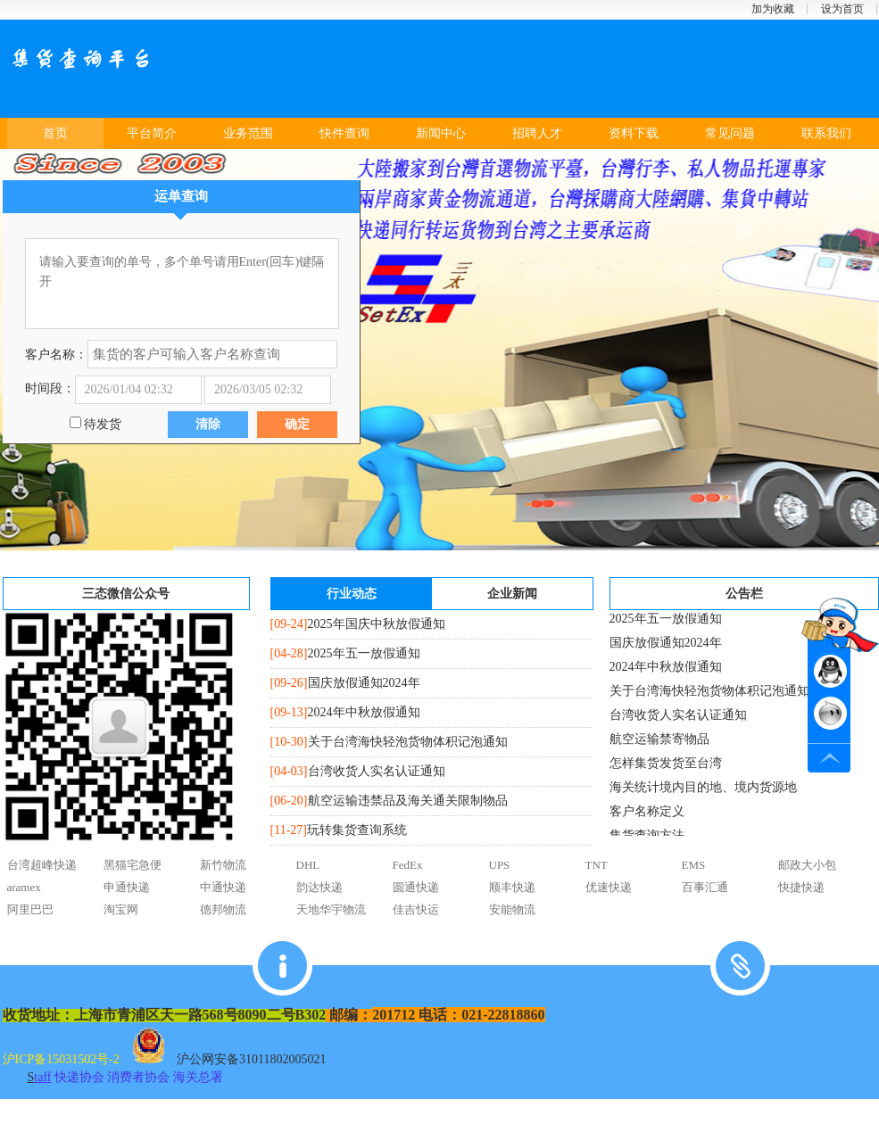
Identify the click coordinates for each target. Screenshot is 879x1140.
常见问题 (730, 133)
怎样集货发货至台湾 (665, 767)
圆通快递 (416, 887)
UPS (499, 865)
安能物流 (512, 909)
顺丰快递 (512, 887)
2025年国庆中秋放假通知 (376, 624)
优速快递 (608, 887)
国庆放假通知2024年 (364, 683)
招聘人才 (537, 133)
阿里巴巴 (30, 909)
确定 (297, 424)
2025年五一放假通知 (364, 653)
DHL (308, 865)
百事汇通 (705, 887)
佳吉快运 (416, 909)
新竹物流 (223, 865)
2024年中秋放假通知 (364, 712)
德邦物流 (223, 909)
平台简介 (152, 133)
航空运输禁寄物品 (659, 743)
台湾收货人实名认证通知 (376, 771)
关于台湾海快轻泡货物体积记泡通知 (408, 741)
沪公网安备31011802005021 (251, 1059)
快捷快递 (801, 887)
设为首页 (842, 9)
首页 (55, 133)
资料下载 (634, 133)
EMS (694, 865)
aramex (24, 887)
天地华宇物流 (331, 909)
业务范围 (248, 133)
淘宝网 (121, 909)
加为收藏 (772, 9)
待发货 (101, 424)
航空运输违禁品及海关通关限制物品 (408, 800)
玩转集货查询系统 (357, 830)
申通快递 (127, 887)
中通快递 (223, 887)
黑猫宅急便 (133, 865)
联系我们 (826, 133)
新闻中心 (441, 133)
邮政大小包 (807, 865)
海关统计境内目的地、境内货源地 (703, 791)
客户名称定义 (646, 815)
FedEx (408, 865)
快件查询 (344, 133)
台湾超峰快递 (42, 865)
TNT (596, 865)
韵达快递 (319, 887)
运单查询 (181, 196)
